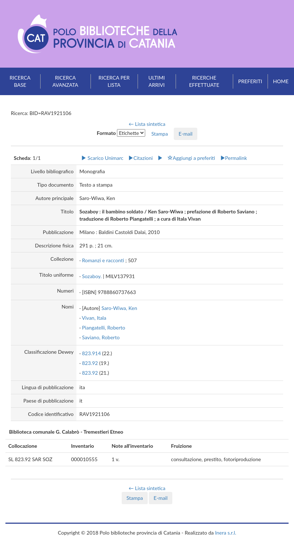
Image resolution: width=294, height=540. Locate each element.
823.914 (91, 353)
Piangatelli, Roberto (103, 327)
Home (281, 81)
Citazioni (140, 158)
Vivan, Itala (94, 318)
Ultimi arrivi (156, 81)
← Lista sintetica (147, 124)
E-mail (185, 134)
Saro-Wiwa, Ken (119, 308)
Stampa (134, 498)
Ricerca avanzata (65, 81)
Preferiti (250, 81)
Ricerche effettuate (204, 81)
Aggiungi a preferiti (191, 158)
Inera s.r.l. (225, 533)
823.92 (90, 363)
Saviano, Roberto (100, 337)
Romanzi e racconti (103, 260)
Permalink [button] (233, 158)
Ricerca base (20, 81)
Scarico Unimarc (102, 158)
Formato (106, 133)
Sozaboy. (91, 276)
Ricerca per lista (114, 81)
